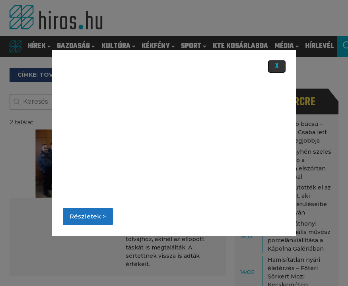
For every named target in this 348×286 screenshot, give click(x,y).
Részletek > (88, 216)
